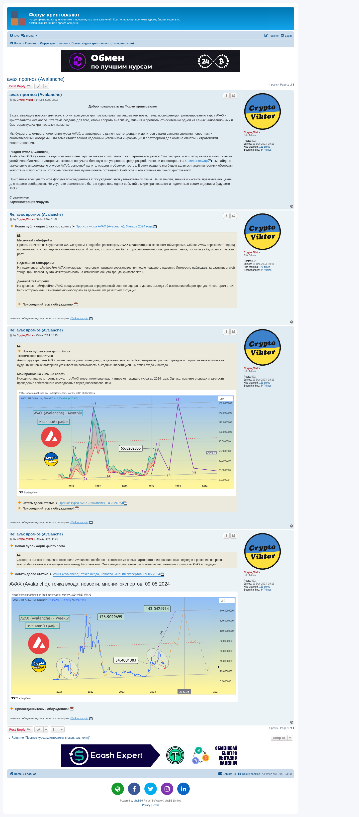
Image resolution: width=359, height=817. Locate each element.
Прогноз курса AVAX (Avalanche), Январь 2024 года (114, 226)
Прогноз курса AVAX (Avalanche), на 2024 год (91, 503)
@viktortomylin (79, 318)
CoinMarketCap (196, 161)
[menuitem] (14, 36)
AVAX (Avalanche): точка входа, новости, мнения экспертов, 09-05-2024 (106, 574)
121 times (264, 146)
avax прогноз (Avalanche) (36, 79)
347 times (266, 149)
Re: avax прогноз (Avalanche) (36, 214)
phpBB (137, 800)
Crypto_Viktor (252, 132)
